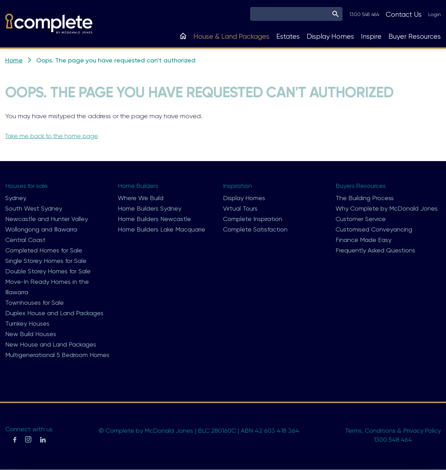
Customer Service (361, 218)
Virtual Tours (240, 208)
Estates (288, 36)
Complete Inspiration (252, 218)
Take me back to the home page (53, 135)
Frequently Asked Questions (375, 250)
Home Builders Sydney (149, 208)
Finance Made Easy (363, 239)
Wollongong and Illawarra (41, 229)
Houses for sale (26, 185)
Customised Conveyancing (374, 229)
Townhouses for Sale (34, 302)
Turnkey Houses (27, 323)
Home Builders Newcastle (154, 218)
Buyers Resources (361, 185)
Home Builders (138, 185)
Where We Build (140, 198)
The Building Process (365, 198)
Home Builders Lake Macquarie (161, 229)
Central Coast (25, 239)
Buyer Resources (415, 36)
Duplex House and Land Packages (54, 313)
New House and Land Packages (50, 344)
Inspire (371, 36)
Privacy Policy (422, 430)
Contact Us (404, 14)
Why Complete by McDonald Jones (387, 208)
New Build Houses (30, 334)
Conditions (379, 430)
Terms (353, 430)
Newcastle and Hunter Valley (46, 218)
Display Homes (330, 36)
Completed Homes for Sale (43, 250)
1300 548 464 (364, 14)
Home (14, 60)
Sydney (15, 198)
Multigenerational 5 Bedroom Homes (57, 354)
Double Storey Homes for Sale (48, 271)
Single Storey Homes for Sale (45, 260)
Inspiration (237, 185)
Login (434, 14)
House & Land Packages (231, 36)
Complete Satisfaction (255, 229)
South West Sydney (33, 208)
